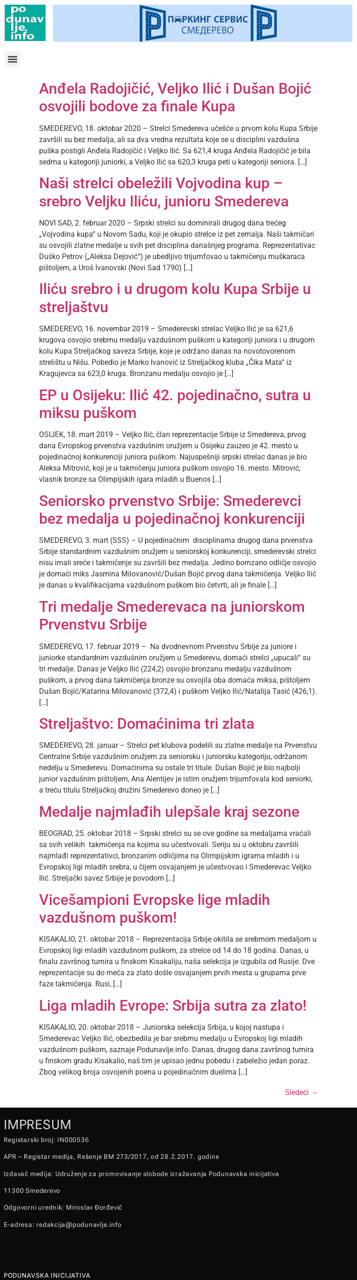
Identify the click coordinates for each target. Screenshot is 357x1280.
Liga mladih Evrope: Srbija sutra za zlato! (172, 1005)
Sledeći (301, 1092)
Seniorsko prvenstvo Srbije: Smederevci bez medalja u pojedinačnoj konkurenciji (172, 509)
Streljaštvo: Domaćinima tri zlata (146, 723)
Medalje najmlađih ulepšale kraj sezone (169, 812)
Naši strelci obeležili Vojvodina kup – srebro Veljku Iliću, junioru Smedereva (164, 192)
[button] (12, 59)
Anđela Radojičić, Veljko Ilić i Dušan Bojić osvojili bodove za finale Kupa (175, 97)
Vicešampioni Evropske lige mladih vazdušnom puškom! (154, 908)
